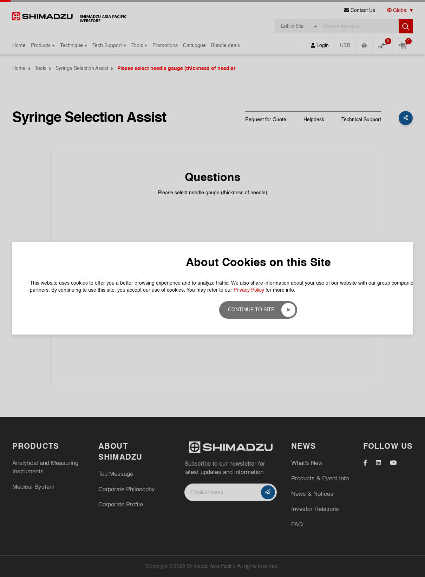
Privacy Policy (249, 290)
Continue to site (251, 309)
